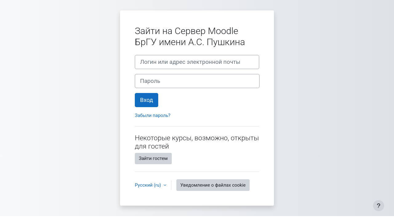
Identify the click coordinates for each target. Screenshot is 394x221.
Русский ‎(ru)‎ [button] (148, 185)
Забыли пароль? (153, 115)
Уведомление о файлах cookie (213, 185)
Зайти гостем (153, 158)
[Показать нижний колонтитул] (378, 205)
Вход (146, 100)
